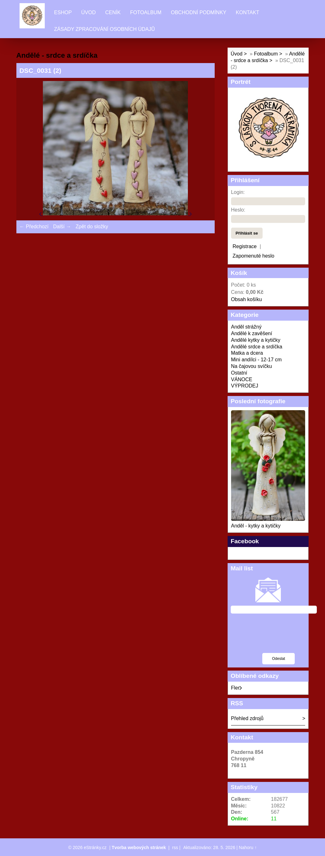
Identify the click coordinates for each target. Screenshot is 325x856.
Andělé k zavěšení (251, 333)
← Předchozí (34, 226)
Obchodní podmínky (198, 12)
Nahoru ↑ (248, 847)
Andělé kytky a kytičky (256, 340)
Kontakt (247, 12)
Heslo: (238, 210)
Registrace (245, 246)
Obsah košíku (246, 299)
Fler (236, 687)
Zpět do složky (92, 226)
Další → (62, 226)
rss (175, 847)
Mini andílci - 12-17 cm (256, 359)
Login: (238, 192)
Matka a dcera (247, 353)
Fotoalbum (145, 12)
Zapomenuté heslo (254, 256)
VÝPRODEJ (244, 385)
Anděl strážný (246, 326)
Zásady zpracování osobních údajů (104, 29)
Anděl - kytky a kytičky (256, 525)
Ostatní (239, 373)
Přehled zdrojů (247, 718)
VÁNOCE (241, 379)
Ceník (113, 12)
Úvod (88, 12)
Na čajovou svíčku (251, 366)
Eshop (63, 12)
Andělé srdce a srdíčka (256, 346)
